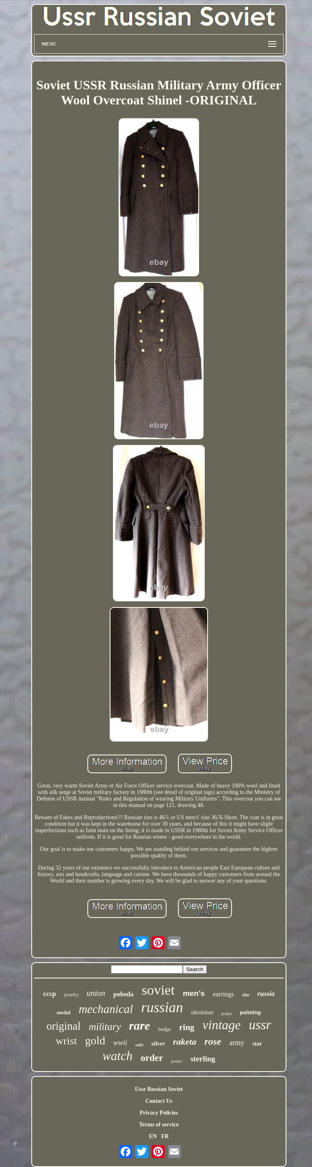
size (245, 995)
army (237, 1043)
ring (186, 1027)
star (257, 1044)
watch (117, 1056)
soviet (158, 990)
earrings (223, 994)
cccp (49, 994)
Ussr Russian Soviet (159, 1089)
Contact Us (159, 1101)
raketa (184, 1042)
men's (194, 993)
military (105, 1026)
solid (139, 1045)
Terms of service (158, 1124)
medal (64, 1012)
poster (176, 1061)
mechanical (106, 1008)
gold (95, 1040)
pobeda (123, 994)
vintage (221, 1024)
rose (212, 1041)
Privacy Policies (159, 1113)
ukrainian (202, 1012)
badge (164, 1029)
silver (158, 1043)
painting (250, 1012)
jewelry (71, 995)
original (63, 1026)
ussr (260, 1024)
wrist (66, 1041)
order (152, 1058)
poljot (226, 1013)
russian (162, 1007)
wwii (120, 1043)
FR (165, 1136)
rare (139, 1025)
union (96, 993)
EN (153, 1136)
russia (266, 994)
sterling (203, 1058)
